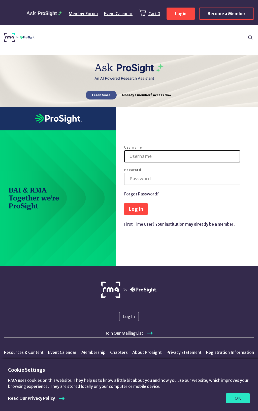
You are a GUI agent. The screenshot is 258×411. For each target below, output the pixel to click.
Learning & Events (132, 37)
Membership (93, 352)
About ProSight (147, 352)
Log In (136, 209)
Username (133, 147)
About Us (231, 37)
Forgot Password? (141, 193)
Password (132, 170)
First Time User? (139, 224)
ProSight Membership (171, 37)
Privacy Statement (184, 352)
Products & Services (95, 37)
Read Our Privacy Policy (31, 398)
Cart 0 (154, 13)
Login (180, 13)
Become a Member (226, 13)
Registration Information (230, 352)
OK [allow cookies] (238, 398)
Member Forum (83, 13)
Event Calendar (118, 13)
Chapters (206, 35)
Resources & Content (56, 37)
